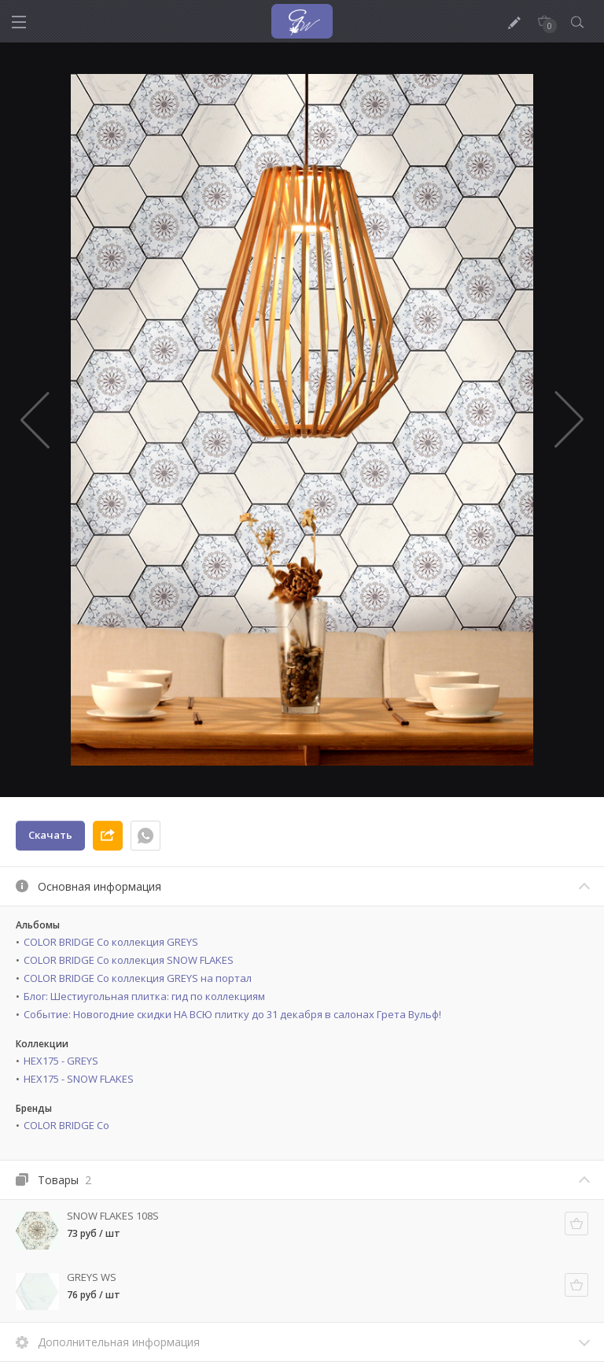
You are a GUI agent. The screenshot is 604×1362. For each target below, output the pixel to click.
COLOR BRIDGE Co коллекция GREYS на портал (138, 978)
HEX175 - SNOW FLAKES (79, 1079)
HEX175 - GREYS (61, 1061)
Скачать (50, 835)
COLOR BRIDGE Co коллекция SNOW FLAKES (129, 960)
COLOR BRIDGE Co (66, 1125)
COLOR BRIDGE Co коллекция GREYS (111, 942)
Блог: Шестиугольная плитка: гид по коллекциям (144, 996)
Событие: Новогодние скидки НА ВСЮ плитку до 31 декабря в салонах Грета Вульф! (232, 1014)
